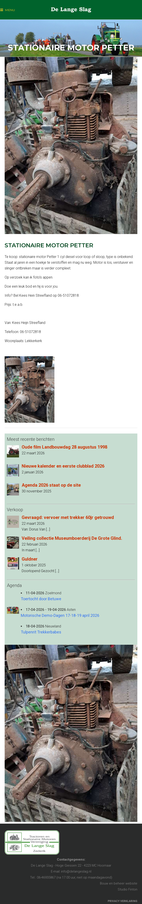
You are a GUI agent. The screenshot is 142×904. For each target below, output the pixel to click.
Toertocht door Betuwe (41, 598)
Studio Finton (127, 889)
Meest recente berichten (30, 439)
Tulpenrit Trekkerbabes (41, 632)
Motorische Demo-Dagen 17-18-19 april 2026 (60, 615)
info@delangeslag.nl (76, 871)
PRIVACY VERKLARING (122, 901)
